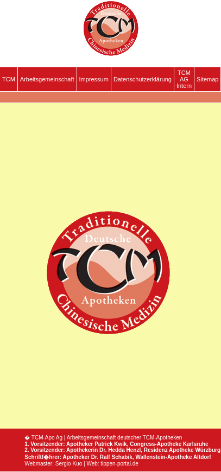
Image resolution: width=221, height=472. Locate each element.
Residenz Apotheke (169, 450)
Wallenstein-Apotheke (163, 457)
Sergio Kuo (68, 464)
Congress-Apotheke (155, 444)
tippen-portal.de (119, 464)
